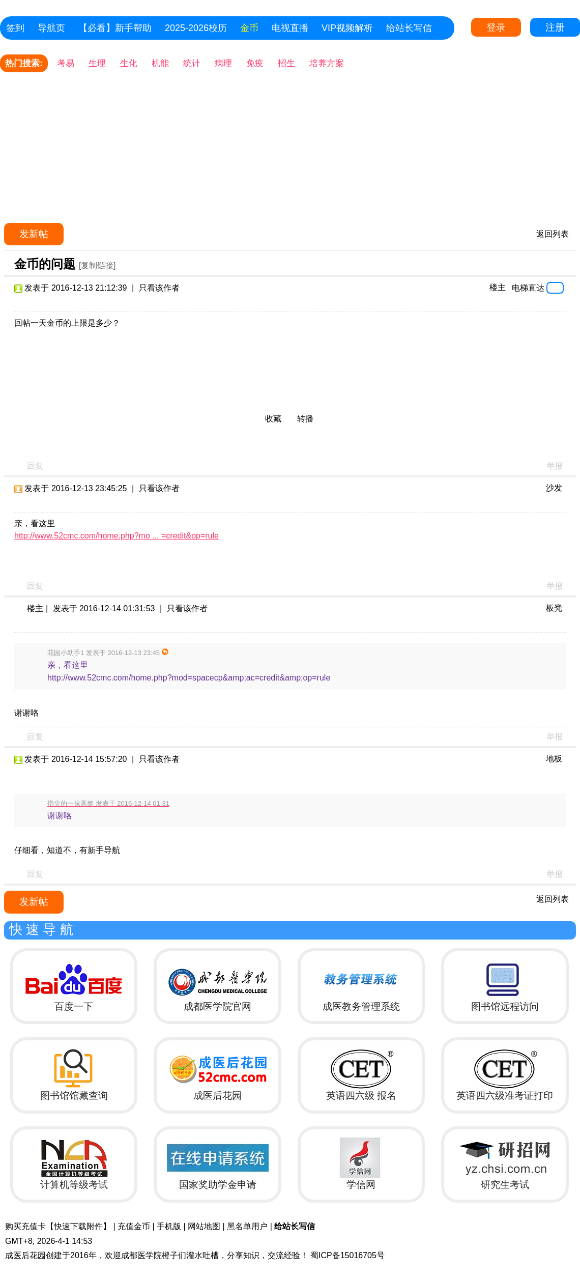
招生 (286, 63)
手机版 (169, 1226)
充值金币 (134, 1226)
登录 (496, 27)
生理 (97, 63)
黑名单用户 (247, 1226)
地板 (554, 758)
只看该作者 (159, 287)
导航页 (51, 28)
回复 (35, 466)
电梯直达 (528, 287)
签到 (15, 28)
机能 (160, 63)
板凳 (554, 608)
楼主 (497, 287)
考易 (65, 63)
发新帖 (33, 234)
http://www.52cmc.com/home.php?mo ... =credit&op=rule (116, 535)
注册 (555, 27)
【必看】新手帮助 (115, 28)
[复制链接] (97, 265)
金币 (249, 28)
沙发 (554, 488)
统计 (191, 63)
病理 (223, 63)
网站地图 (204, 1226)
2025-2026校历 (196, 28)
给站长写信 (409, 28)
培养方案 (326, 63)
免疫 (255, 63)
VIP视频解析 (347, 28)
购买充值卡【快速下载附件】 (58, 1226)
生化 (128, 63)
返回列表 (552, 234)
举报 (554, 466)
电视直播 (290, 28)
